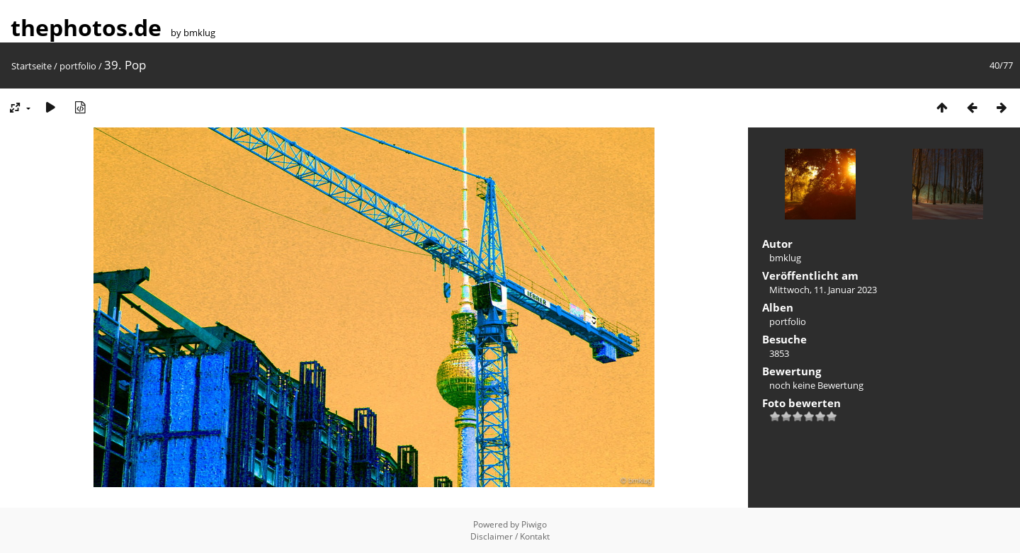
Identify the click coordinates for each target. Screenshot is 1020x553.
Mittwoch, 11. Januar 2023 (823, 289)
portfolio (78, 65)
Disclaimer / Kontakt (510, 536)
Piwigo (534, 524)
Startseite (31, 65)
